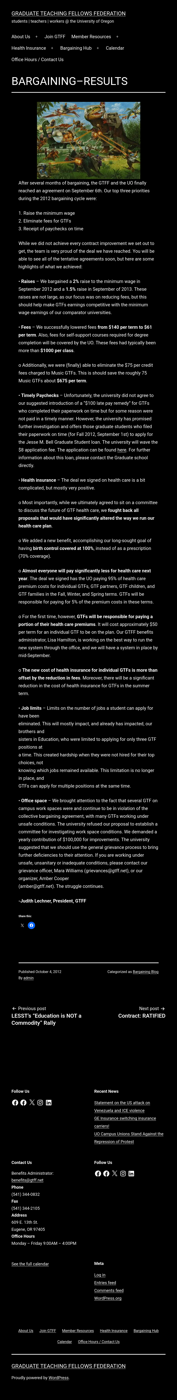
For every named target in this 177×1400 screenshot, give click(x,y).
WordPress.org (108, 1298)
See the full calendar (30, 1263)
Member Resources (91, 36)
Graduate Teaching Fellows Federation (68, 13)
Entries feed (105, 1282)
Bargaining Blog (145, 972)
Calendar (115, 48)
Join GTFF (55, 36)
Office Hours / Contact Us (37, 59)
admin (28, 978)
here (122, 450)
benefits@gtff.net (27, 1180)
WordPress (59, 1377)
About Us (20, 36)
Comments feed (109, 1290)
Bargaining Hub (76, 48)
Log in (100, 1274)
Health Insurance (28, 48)
